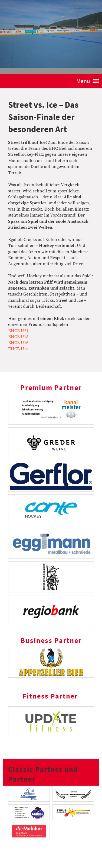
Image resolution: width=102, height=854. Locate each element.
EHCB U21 (18, 331)
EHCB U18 (18, 336)
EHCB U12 (18, 349)
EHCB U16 (18, 342)
